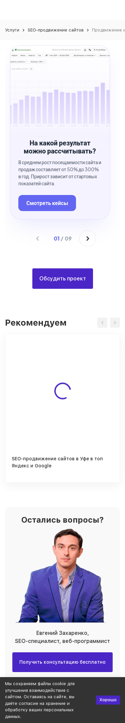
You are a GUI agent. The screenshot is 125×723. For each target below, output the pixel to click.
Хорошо (108, 699)
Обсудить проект (62, 278)
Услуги (12, 29)
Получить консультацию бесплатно (62, 662)
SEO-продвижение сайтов (56, 29)
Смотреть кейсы (47, 202)
